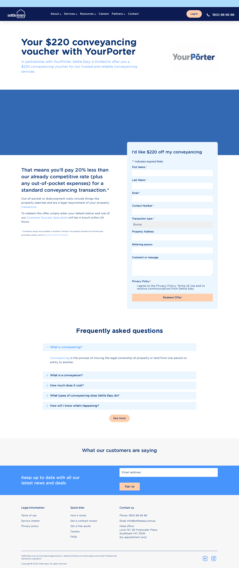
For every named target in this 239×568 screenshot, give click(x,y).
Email (136, 193)
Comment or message (145, 257)
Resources (86, 13)
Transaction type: (143, 219)
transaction (29, 207)
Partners (117, 13)
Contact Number (143, 206)
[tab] (119, 356)
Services (69, 13)
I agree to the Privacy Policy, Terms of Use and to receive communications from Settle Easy (171, 287)
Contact (133, 13)
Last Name (139, 180)
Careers (104, 13)
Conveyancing (60, 358)
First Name (139, 167)
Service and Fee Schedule (56, 235)
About (54, 13)
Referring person (142, 244)
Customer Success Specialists (47, 217)
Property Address (143, 232)
